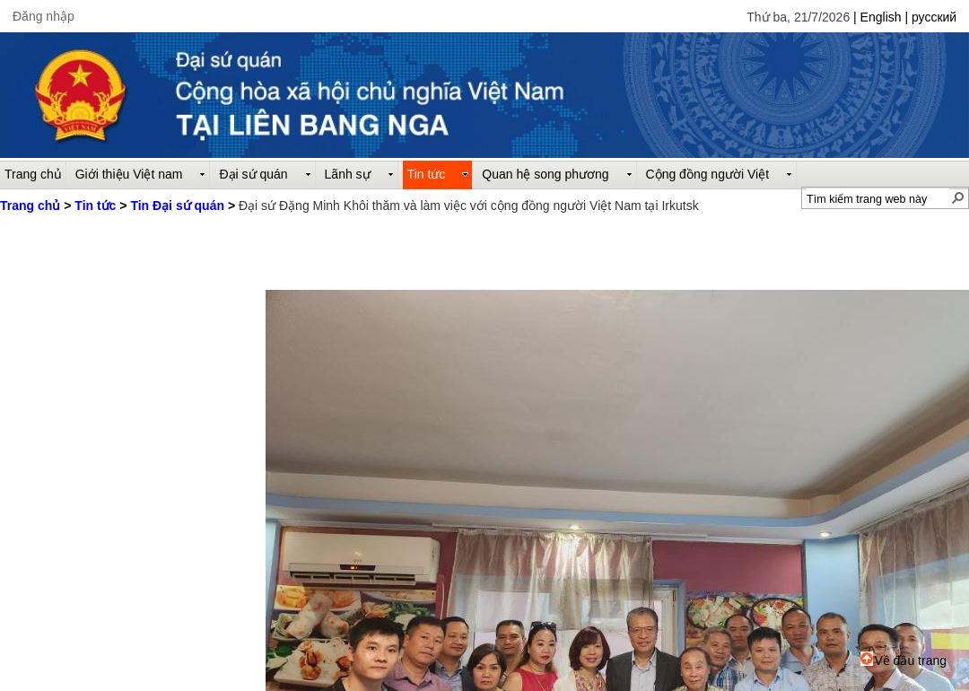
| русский (930, 17)
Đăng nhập (43, 16)
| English (878, 17)
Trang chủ (30, 205)
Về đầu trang (903, 660)
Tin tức (95, 205)
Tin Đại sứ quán (177, 205)
